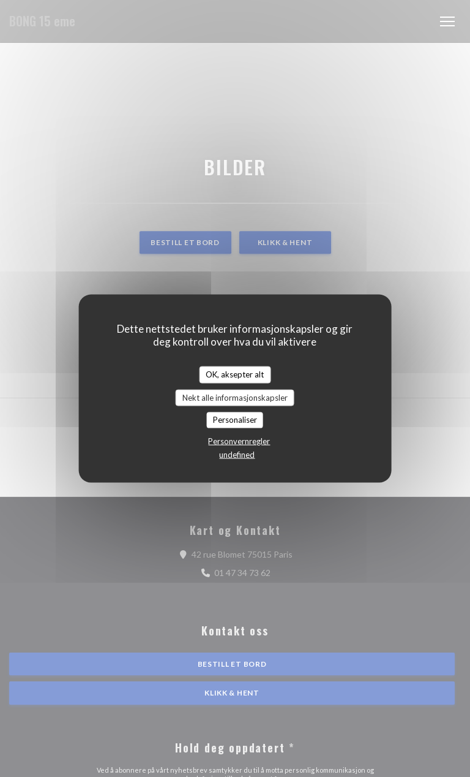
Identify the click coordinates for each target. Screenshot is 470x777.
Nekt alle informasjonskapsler (235, 397)
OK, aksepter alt (235, 374)
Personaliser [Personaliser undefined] (235, 420)
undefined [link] (237, 454)
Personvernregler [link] (239, 440)
